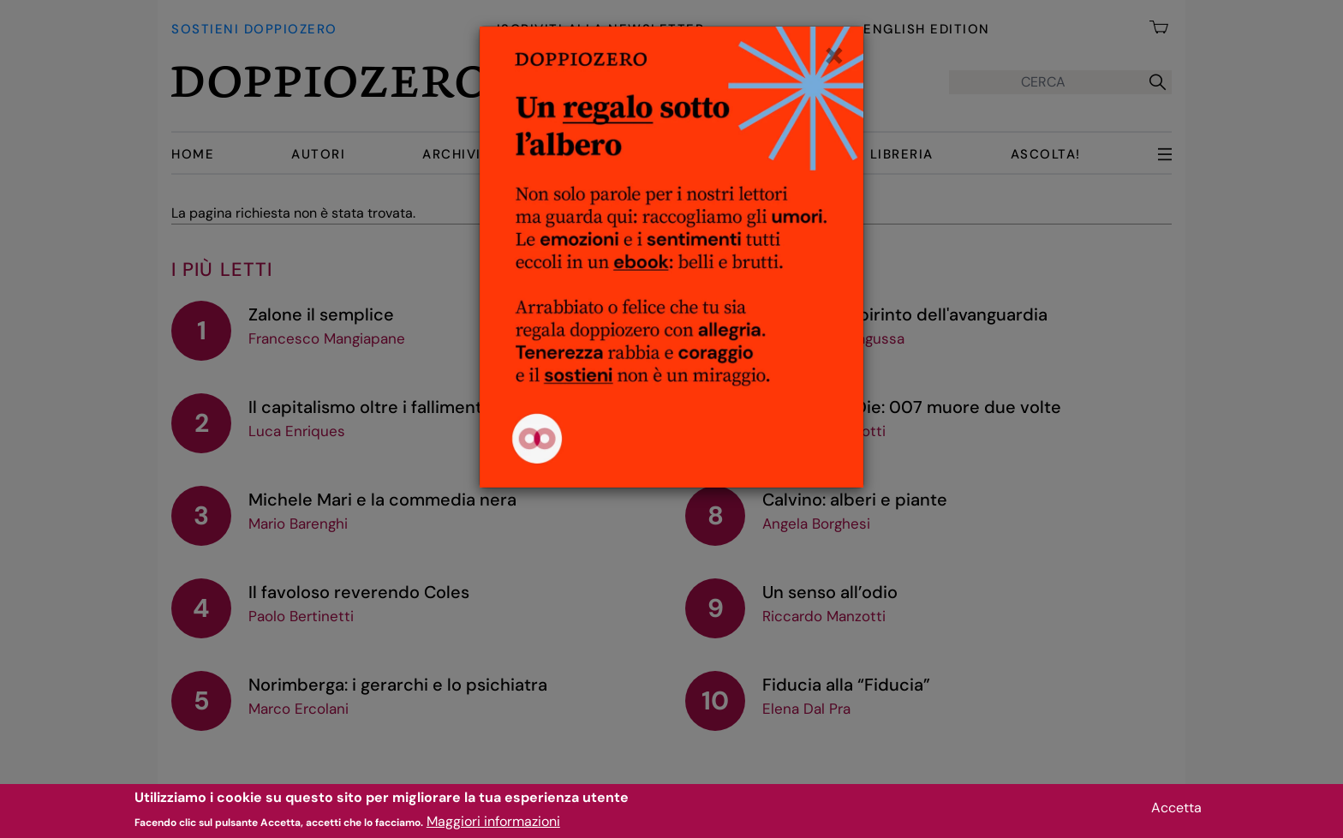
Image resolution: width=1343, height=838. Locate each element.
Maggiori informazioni (493, 826)
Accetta (1176, 812)
